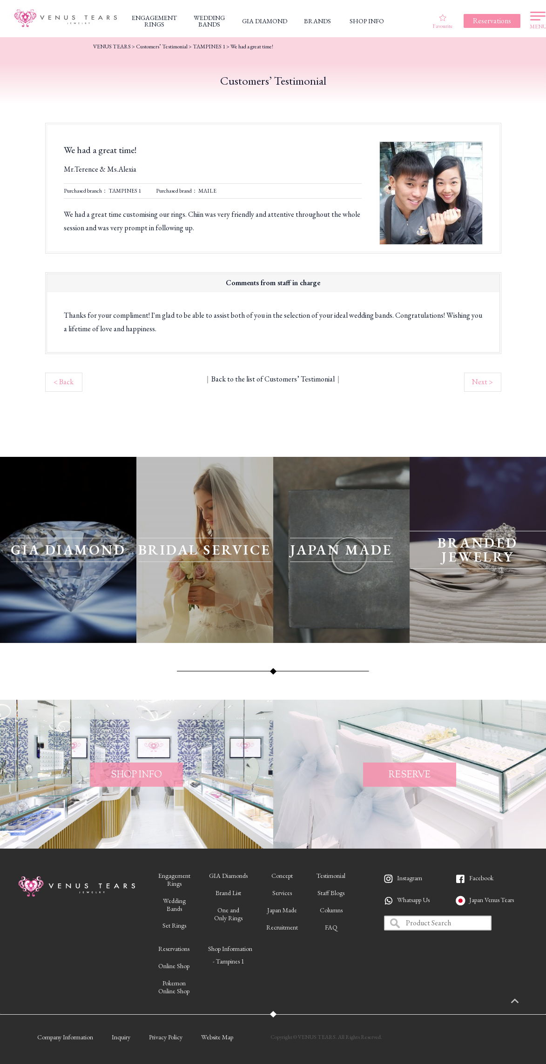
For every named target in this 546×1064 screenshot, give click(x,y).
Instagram (409, 878)
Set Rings (174, 925)
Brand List (228, 893)
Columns (331, 910)
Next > (482, 382)
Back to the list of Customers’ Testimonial (273, 379)
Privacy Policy (165, 1037)
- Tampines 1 (228, 961)
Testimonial (331, 875)
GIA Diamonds (228, 875)
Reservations (173, 948)
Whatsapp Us (413, 900)
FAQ (331, 927)
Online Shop (173, 966)
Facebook (481, 878)
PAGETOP (525, 1001)
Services (282, 893)
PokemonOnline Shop (173, 987)
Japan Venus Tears (491, 900)
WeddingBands (174, 905)
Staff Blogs (330, 893)
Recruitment (282, 927)
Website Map (217, 1037)
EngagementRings (174, 879)
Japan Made (282, 910)
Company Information (65, 1037)
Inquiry (121, 1037)
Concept (282, 875)
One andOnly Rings (228, 914)
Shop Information (230, 948)
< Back (64, 382)
